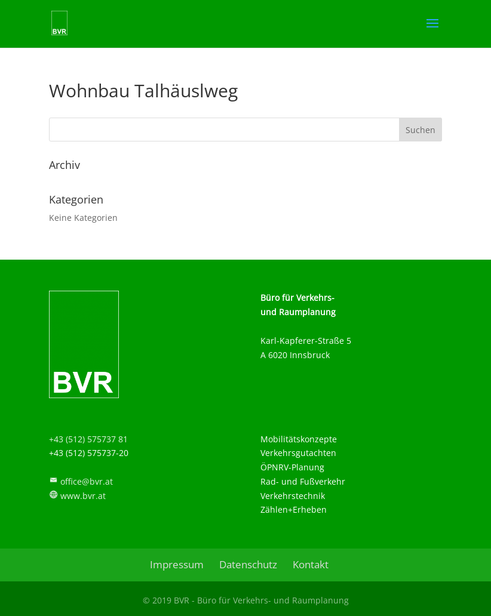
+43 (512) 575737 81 (88, 439)
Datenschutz (248, 564)
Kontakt (311, 564)
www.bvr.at (83, 495)
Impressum (177, 564)
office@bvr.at (86, 481)
